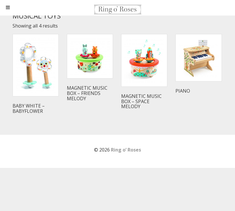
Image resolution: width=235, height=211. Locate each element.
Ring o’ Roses (126, 150)
